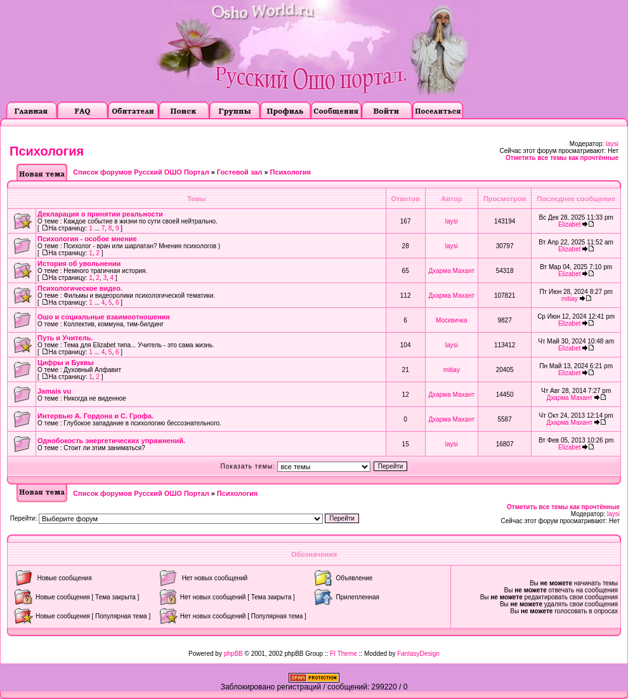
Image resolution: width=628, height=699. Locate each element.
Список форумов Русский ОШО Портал (141, 172)
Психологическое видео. (79, 288)
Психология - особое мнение (87, 239)
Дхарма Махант (452, 270)
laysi (612, 143)
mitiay (569, 298)
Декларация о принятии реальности (100, 214)
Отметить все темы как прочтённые (562, 157)
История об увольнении (79, 263)
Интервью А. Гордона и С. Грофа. (95, 416)
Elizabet (569, 224)
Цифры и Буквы (65, 362)
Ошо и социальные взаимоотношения (103, 317)
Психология (47, 151)
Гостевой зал (239, 172)
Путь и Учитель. (65, 338)
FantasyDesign (418, 653)
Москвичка (452, 320)
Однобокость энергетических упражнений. (111, 440)
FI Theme (343, 653)
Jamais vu (54, 391)
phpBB (233, 653)
